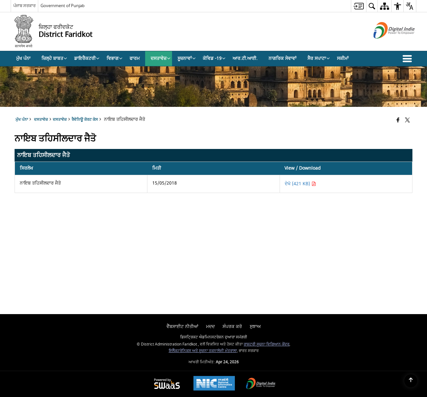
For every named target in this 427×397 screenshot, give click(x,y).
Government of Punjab (62, 6)
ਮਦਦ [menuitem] (210, 326)
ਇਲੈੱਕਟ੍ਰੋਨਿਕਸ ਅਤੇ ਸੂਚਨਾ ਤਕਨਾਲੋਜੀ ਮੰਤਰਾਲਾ (203, 351)
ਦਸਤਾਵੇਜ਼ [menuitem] (160, 58)
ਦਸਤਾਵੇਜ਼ (60, 119)
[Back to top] (410, 380)
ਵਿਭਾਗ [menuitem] (114, 58)
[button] (408, 58)
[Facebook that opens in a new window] (398, 120)
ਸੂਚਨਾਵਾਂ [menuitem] (187, 58)
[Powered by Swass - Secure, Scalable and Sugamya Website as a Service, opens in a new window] (167, 384)
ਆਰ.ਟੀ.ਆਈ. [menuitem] (245, 58)
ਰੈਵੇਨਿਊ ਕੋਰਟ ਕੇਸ (85, 119)
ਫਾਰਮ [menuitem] (135, 58)
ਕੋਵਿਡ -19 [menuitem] (214, 58)
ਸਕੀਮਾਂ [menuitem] (343, 58)
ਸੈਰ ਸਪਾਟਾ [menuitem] (318, 58)
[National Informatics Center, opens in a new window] (214, 384)
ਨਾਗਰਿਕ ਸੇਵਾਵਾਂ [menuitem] (282, 58)
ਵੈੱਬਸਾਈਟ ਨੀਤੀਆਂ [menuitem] (182, 326)
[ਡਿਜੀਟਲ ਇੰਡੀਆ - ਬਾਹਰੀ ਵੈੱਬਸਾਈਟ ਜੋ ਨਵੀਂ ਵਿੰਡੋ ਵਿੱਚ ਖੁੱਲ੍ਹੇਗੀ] (386, 44)
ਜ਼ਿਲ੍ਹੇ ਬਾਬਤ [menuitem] (54, 58)
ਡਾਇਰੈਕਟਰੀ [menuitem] (86, 58)
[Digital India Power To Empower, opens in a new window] (261, 384)
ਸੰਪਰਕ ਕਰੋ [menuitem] (232, 326)
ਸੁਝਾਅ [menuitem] (255, 326)
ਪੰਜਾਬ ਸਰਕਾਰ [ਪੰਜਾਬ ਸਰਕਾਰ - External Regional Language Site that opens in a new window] (24, 6)
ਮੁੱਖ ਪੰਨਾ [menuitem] (23, 58)
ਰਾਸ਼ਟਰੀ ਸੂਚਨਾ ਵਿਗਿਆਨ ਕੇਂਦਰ (266, 344)
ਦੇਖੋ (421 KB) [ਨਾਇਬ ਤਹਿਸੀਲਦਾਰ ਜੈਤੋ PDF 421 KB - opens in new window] (300, 183)
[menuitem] (358, 6)
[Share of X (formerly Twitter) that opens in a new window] (407, 120)
